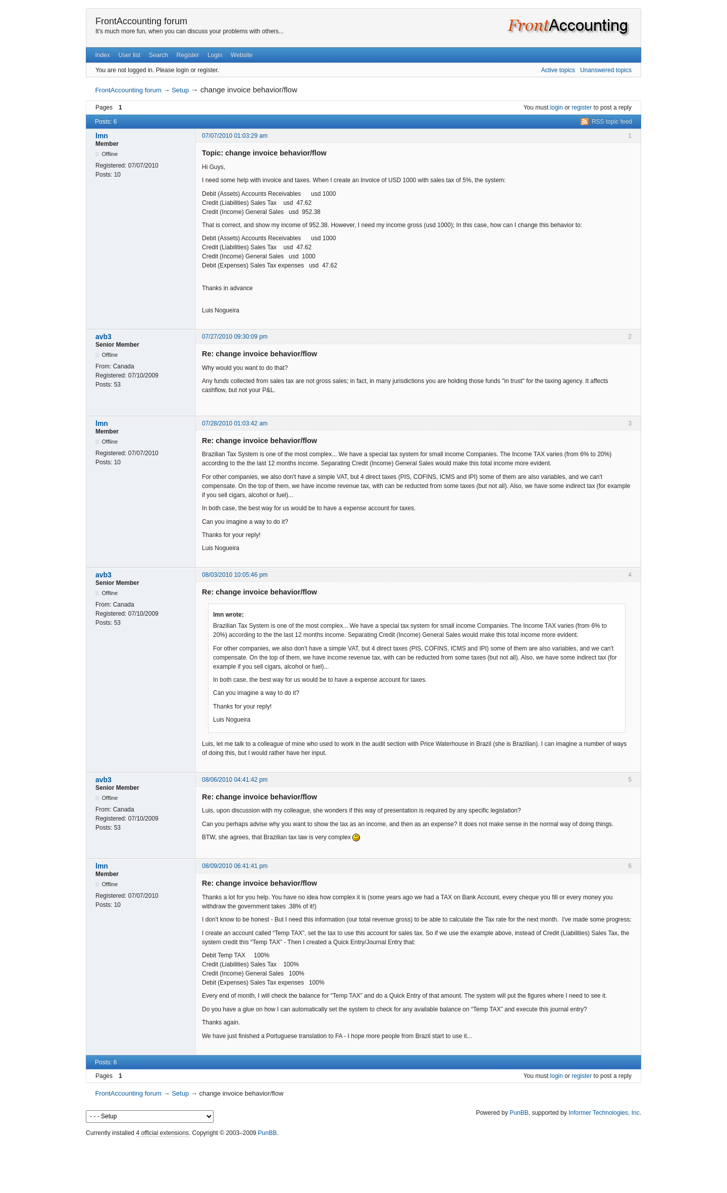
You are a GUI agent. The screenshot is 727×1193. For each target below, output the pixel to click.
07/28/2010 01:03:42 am (235, 423)
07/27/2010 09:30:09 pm (235, 336)
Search (158, 55)
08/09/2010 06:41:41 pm (235, 866)
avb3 (103, 337)
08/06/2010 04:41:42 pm (235, 779)
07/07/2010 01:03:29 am (235, 135)
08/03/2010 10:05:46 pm (235, 574)
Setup (180, 90)
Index (102, 55)
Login (214, 55)
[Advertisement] (363, 1162)
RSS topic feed (612, 121)
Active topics (558, 70)
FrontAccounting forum (141, 21)
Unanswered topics (606, 70)
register (582, 107)
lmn (101, 136)
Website (241, 55)
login (556, 107)
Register (187, 55)
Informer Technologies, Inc (604, 1112)
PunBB (518, 1112)
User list (129, 55)
